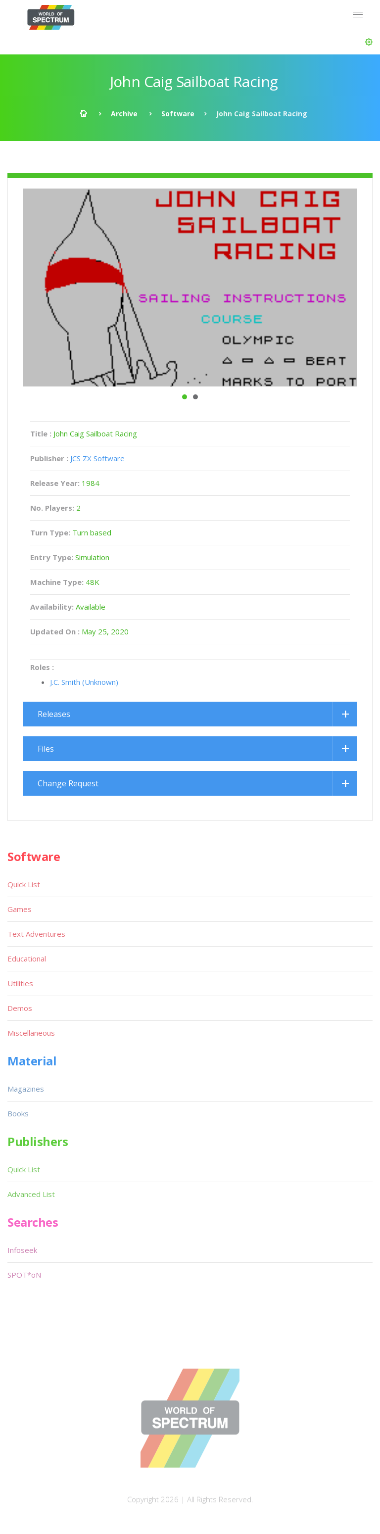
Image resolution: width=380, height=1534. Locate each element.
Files (46, 748)
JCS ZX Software (97, 458)
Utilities (20, 983)
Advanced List (31, 1194)
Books (18, 1113)
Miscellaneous (31, 1033)
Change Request (68, 783)
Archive (124, 113)
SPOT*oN (24, 1275)
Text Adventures (36, 934)
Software (177, 113)
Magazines (25, 1089)
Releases (54, 714)
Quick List (23, 884)
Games (19, 909)
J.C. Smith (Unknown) (84, 682)
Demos (19, 1008)
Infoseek (22, 1250)
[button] (369, 42)
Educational (26, 958)
